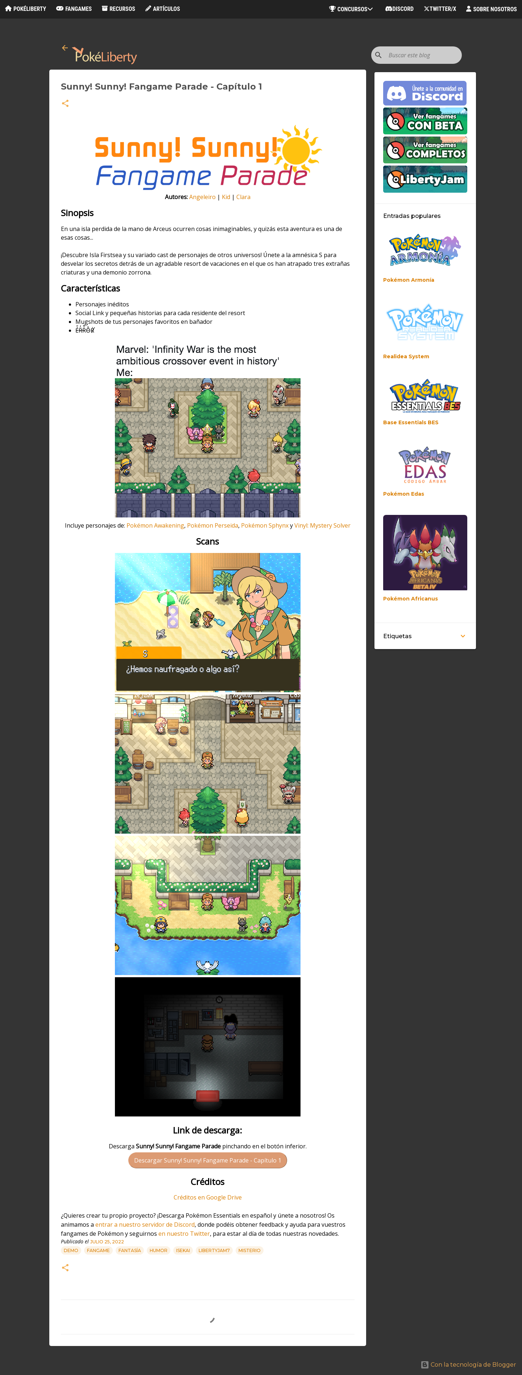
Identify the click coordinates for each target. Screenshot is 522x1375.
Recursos (118, 8)
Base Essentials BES (411, 422)
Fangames (74, 8)
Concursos (352, 9)
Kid (226, 197)
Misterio (250, 1250)
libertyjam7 (214, 1250)
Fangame (98, 1250)
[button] (65, 104)
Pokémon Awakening (155, 525)
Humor (158, 1250)
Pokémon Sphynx (265, 525)
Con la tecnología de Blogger (468, 1364)
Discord (399, 8)
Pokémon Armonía (408, 280)
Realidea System (406, 356)
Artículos (162, 8)
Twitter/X (440, 8)
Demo (71, 1250)
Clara (243, 197)
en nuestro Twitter (184, 1234)
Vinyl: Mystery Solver (322, 525)
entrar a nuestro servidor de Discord (145, 1225)
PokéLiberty (25, 8)
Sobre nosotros (491, 9)
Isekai (183, 1250)
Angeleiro (202, 197)
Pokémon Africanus (410, 598)
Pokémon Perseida (212, 525)
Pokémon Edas (403, 494)
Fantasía (130, 1250)
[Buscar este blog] (424, 55)
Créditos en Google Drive (208, 1197)
